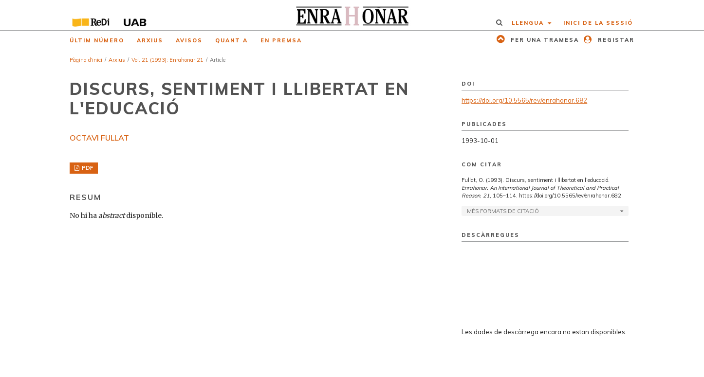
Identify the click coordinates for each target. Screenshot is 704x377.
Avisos (189, 40)
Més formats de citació (503, 211)
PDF (86, 167)
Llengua (529, 22)
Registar (614, 39)
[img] (352, 15)
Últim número (97, 40)
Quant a (231, 40)
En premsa (281, 40)
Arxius (150, 40)
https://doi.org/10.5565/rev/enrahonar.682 (524, 100)
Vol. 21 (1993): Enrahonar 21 (167, 59)
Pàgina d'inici (86, 59)
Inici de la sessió (598, 22)
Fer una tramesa (543, 39)
